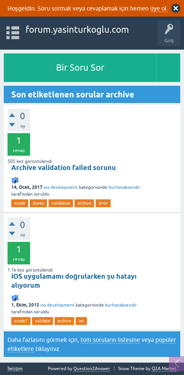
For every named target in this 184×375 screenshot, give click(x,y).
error (103, 203)
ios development (61, 187)
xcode (19, 203)
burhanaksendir (124, 187)
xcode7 (20, 321)
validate (42, 321)
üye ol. (159, 8)
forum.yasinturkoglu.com (77, 29)
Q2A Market (164, 368)
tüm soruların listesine (110, 339)
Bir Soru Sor (80, 67)
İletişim (15, 368)
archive (84, 203)
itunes (38, 203)
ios (81, 321)
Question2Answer (91, 368)
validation (61, 203)
